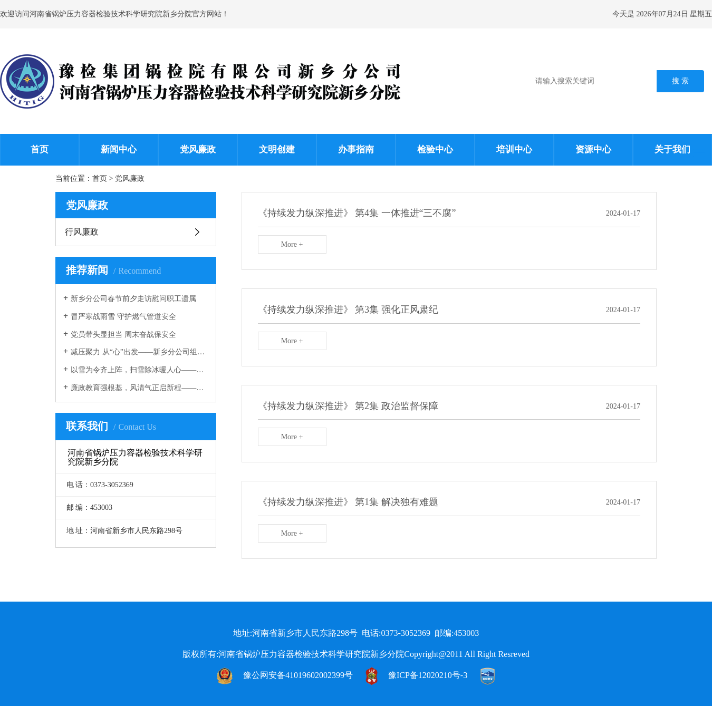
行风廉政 (82, 231)
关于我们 (672, 149)
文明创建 (277, 149)
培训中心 (514, 149)
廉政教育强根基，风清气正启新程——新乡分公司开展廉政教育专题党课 (139, 388)
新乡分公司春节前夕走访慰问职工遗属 (133, 299)
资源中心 (593, 149)
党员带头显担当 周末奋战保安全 (123, 335)
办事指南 (356, 149)
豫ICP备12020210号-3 (427, 675)
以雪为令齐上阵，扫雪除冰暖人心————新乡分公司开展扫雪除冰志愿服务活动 (139, 370)
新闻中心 (119, 149)
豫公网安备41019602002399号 (298, 675)
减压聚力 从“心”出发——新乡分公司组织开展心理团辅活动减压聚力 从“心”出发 (139, 352)
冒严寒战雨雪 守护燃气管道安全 (123, 317)
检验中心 (435, 149)
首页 (40, 149)
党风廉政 (198, 149)
